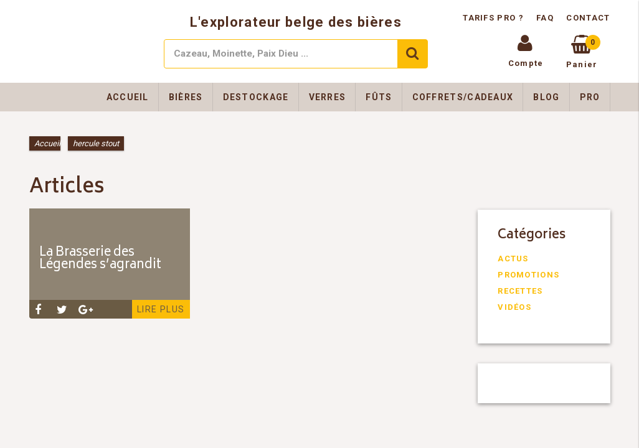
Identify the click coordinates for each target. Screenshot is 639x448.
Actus (513, 258)
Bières (186, 97)
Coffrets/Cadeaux (463, 97)
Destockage (256, 97)
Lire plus (161, 309)
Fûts (379, 97)
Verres (327, 97)
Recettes (520, 291)
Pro (590, 97)
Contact (588, 17)
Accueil (128, 97)
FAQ (545, 17)
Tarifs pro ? (494, 17)
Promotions (528, 274)
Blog (546, 97)
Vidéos (514, 307)
